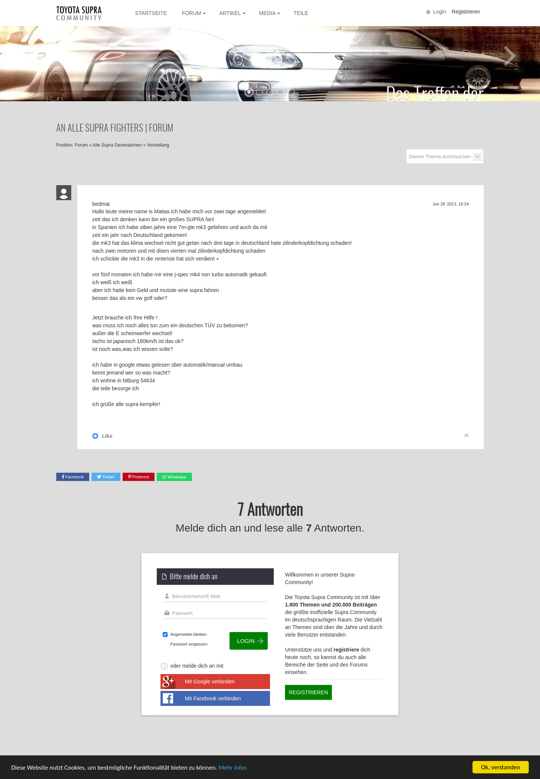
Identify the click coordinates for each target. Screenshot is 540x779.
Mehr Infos (233, 768)
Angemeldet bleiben (188, 634)
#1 (467, 435)
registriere (346, 650)
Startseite (151, 13)
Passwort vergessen (188, 644)
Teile (301, 13)
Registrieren (466, 12)
